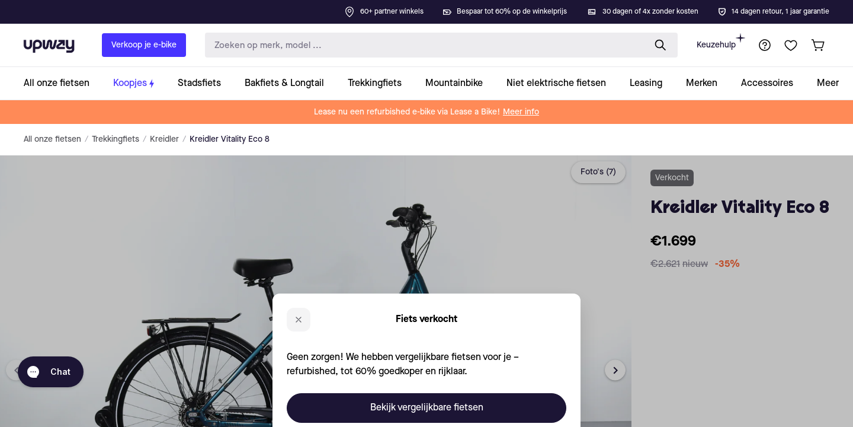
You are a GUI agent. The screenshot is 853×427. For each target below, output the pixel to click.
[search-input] (422, 45)
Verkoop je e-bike (144, 45)
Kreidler (164, 139)
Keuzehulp (721, 41)
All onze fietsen (52, 139)
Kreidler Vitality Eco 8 (230, 139)
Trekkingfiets (115, 139)
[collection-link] (62, 83)
